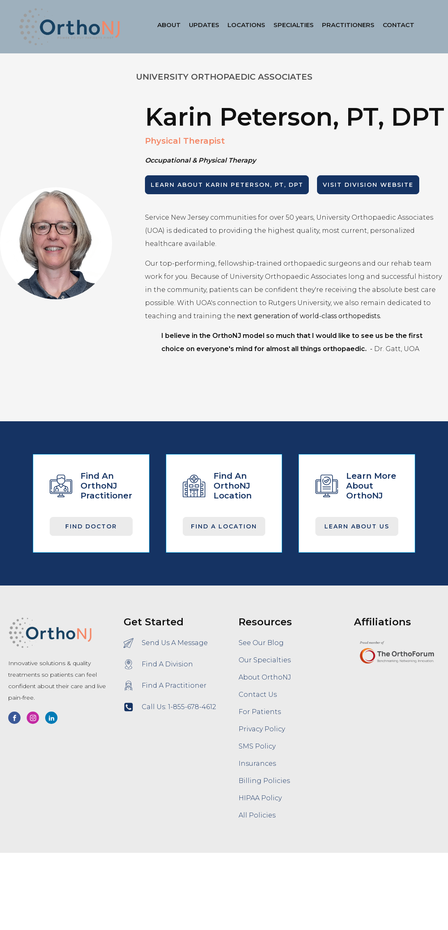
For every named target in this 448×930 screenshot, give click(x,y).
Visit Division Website (368, 184)
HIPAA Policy (260, 798)
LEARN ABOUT (227, 185)
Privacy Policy (262, 729)
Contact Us (258, 694)
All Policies (257, 815)
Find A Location (224, 526)
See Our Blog (261, 643)
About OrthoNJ (265, 677)
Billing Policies (264, 781)
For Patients (260, 712)
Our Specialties (265, 660)
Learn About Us (356, 526)
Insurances (257, 763)
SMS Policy (257, 746)
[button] (246, 27)
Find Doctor (91, 526)
